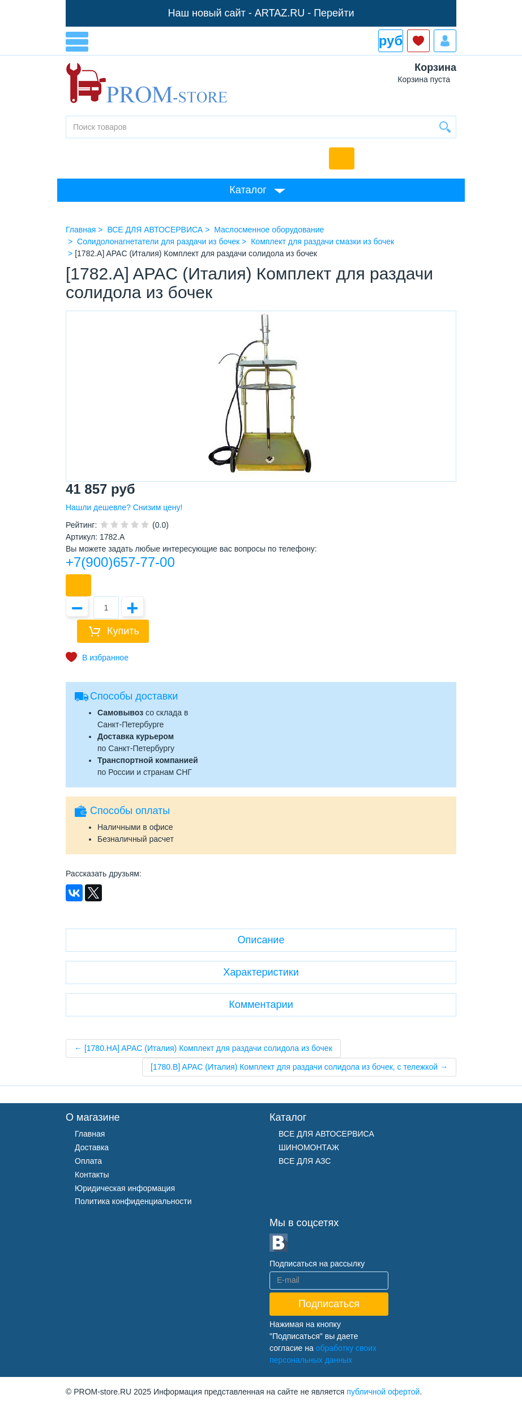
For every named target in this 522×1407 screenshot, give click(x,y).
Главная (90, 1133)
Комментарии (261, 1004)
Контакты (92, 1174)
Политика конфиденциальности (133, 1201)
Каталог (247, 190)
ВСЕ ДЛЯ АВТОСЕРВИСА (326, 1133)
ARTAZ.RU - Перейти (304, 13)
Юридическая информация (125, 1188)
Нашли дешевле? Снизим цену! (124, 507)
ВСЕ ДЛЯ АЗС (305, 1161)
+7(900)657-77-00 (120, 562)
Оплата (88, 1161)
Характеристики (260, 972)
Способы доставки (134, 696)
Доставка (92, 1147)
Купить (123, 631)
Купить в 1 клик (78, 585)
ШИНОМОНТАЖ (309, 1147)
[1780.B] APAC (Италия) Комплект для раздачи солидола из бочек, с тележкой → (299, 1066)
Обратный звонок (341, 158)
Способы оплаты (130, 810)
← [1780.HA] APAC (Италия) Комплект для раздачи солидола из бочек (203, 1048)
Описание (261, 940)
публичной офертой (383, 1391)
